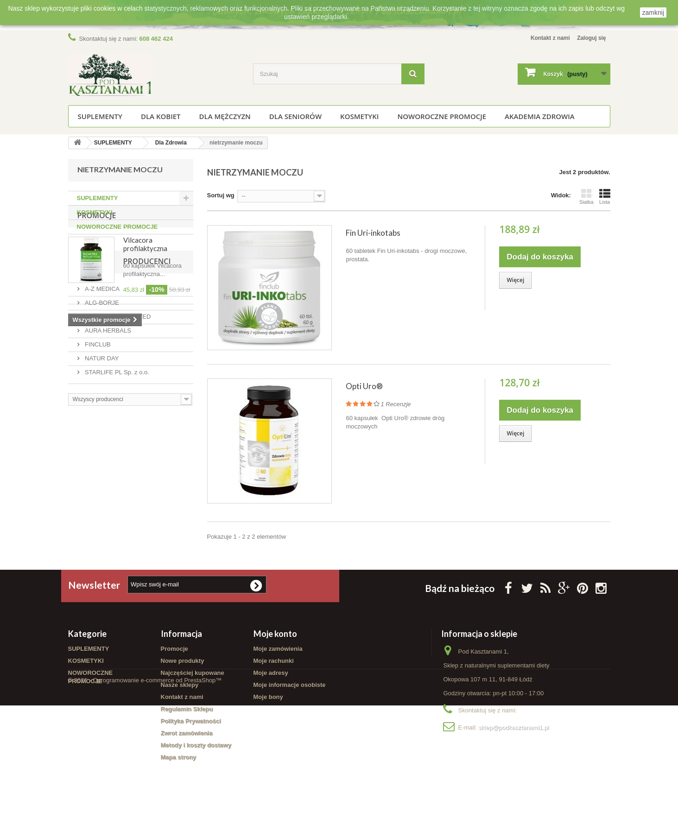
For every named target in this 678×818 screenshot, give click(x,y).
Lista (604, 196)
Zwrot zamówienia (187, 735)
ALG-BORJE (101, 431)
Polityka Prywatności (191, 723)
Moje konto (275, 636)
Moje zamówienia (278, 651)
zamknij (653, 12)
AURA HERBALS (107, 459)
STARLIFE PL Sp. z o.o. (116, 501)
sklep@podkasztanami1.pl (514, 729)
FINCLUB (97, 473)
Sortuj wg (220, 195)
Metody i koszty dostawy (196, 747)
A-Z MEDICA (101, 418)
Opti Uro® (364, 386)
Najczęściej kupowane (192, 675)
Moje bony (268, 699)
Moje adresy (270, 675)
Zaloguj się (590, 37)
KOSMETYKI (359, 116)
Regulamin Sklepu (187, 711)
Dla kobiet (161, 116)
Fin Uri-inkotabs (373, 233)
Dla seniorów (295, 116)
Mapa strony (178, 759)
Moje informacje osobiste (289, 687)
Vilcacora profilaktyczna (145, 287)
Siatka (586, 196)
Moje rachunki (273, 663)
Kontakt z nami (544, 37)
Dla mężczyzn (225, 116)
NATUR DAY (101, 487)
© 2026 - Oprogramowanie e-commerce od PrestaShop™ (145, 792)
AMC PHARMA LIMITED (117, 445)
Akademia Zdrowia (540, 116)
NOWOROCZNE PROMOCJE (441, 116)
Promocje (96, 259)
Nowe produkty (182, 663)
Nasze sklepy (180, 687)
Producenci (101, 394)
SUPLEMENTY (100, 116)
